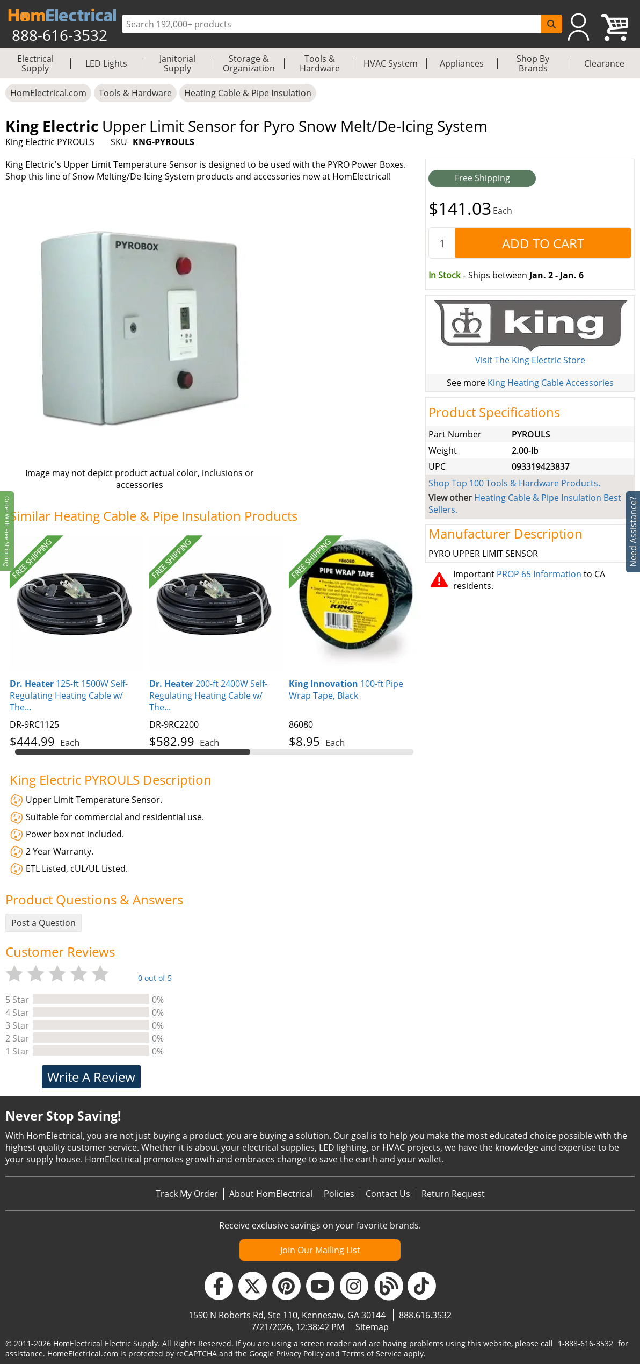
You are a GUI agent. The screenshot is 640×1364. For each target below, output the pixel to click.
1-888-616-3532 (585, 1343)
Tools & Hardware (320, 63)
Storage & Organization (249, 63)
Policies (339, 1194)
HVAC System (390, 63)
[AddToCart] (543, 243)
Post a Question (43, 923)
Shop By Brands (533, 63)
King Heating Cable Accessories (551, 383)
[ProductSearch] (333, 24)
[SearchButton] (551, 24)
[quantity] (442, 243)
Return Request (453, 1194)
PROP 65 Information (539, 574)
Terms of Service (372, 1353)
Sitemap (372, 1327)
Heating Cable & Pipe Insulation (247, 93)
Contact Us (388, 1194)
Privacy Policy (300, 1353)
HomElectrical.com (48, 93)
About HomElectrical (270, 1194)
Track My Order (187, 1194)
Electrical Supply (35, 63)
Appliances (462, 63)
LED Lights (106, 63)
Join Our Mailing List (320, 1250)
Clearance (604, 63)
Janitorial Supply (177, 63)
